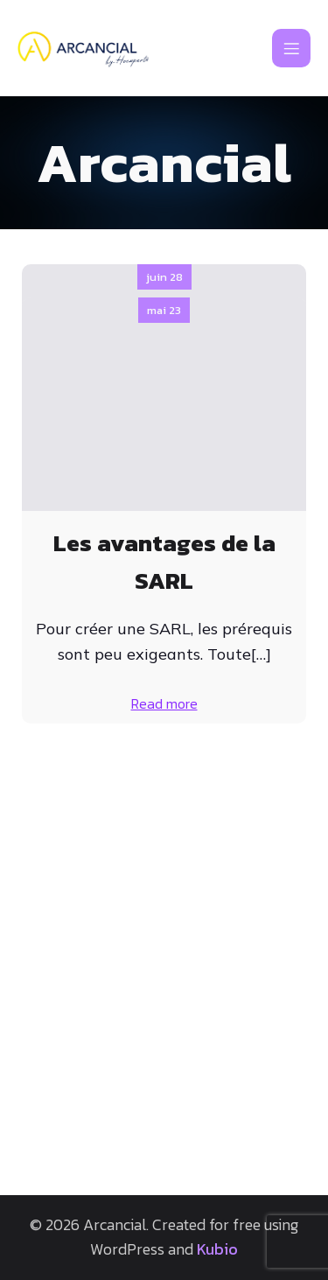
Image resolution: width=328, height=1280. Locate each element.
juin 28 (164, 277)
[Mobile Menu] (291, 48)
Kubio (217, 1249)
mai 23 (164, 746)
